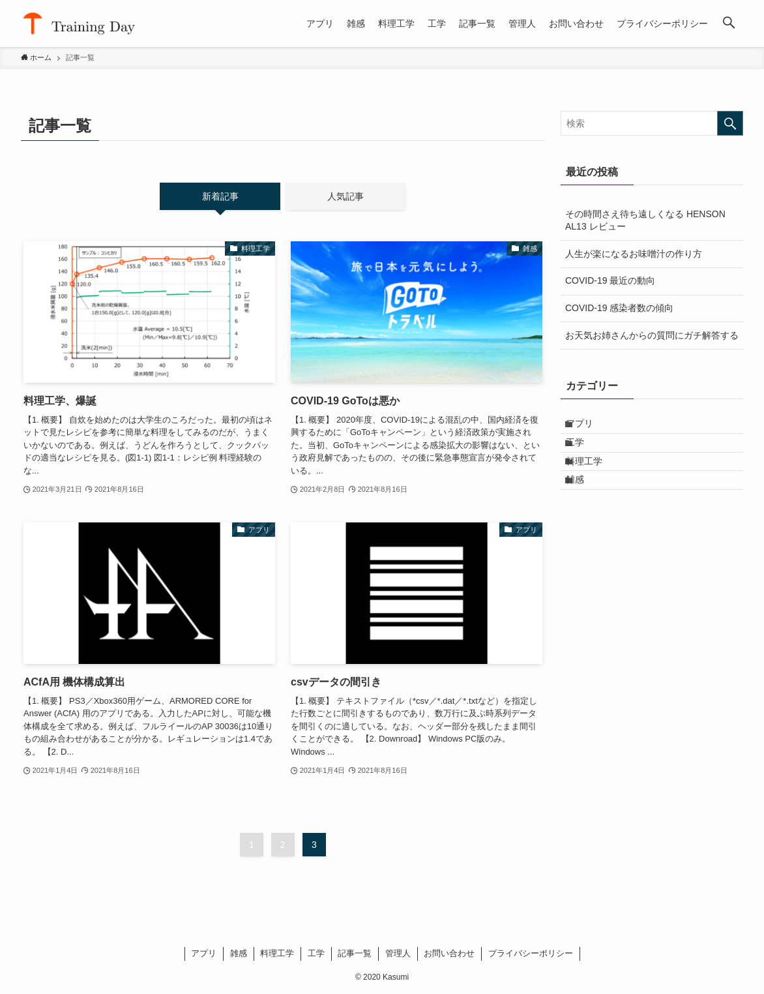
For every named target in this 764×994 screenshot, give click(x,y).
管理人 (398, 953)
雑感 (583, 509)
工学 (583, 454)
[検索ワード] (652, 123)
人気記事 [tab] (345, 196)
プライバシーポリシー (530, 953)
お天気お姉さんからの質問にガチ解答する (652, 335)
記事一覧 (355, 953)
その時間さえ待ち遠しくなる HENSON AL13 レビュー (645, 220)
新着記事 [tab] (220, 196)
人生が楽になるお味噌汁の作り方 (633, 253)
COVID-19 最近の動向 (610, 280)
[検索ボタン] (728, 23)
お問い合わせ (449, 953)
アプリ (588, 428)
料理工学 (592, 482)
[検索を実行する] (730, 123)
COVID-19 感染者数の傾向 (619, 308)
